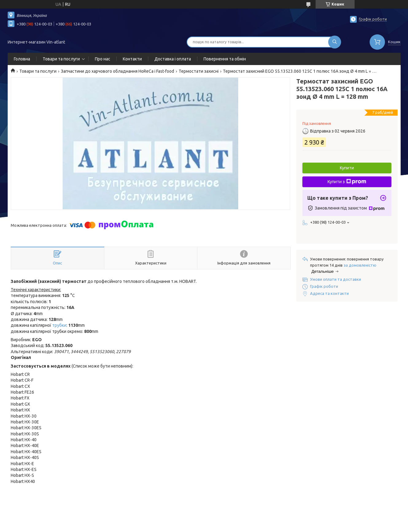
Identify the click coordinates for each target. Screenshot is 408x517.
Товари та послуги (61, 59)
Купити (347, 167)
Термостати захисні (199, 71)
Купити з (347, 181)
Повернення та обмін (225, 59)
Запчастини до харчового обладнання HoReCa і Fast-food (117, 71)
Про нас (102, 59)
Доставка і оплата (172, 59)
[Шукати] (334, 42)
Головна (22, 59)
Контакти (132, 59)
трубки (59, 325)
